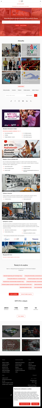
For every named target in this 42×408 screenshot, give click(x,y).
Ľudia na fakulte (31, 362)
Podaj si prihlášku (23, 25)
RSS (36, 383)
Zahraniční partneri (18, 364)
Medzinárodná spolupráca (19, 362)
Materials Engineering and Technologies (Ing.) (13, 275)
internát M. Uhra (5, 367)
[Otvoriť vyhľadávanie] (40, 1)
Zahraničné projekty (18, 368)
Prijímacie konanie (5, 368)
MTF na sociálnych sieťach (9, 168)
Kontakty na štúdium (6, 371)
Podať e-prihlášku (13, 294)
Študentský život (5, 365)
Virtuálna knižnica (8, 199)
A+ (33, 378)
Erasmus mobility (18, 365)
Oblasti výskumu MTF (27, 199)
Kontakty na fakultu (31, 368)
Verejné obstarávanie (32, 365)
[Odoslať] (35, 95)
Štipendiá (17, 367)
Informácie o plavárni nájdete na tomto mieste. (11, 257)
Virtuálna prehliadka (27, 166)
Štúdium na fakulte (5, 362)
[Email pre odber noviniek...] (15, 95)
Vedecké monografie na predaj (7, 382)
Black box (30, 364)
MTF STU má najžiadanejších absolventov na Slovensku (31, 171)
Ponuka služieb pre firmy (9, 231)
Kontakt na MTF (7, 170)
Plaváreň (17, 25)
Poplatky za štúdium (5, 364)
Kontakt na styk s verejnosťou (7, 384)
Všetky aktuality (6, 90)
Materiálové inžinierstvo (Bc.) (26, 287)
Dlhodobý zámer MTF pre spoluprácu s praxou (30, 231)
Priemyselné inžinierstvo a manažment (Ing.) (16, 278)
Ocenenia (14, 90)
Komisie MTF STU (31, 367)
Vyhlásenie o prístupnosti (32, 385)
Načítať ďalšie (21, 86)
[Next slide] (39, 218)
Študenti (19, 90)
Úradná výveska (27, 90)
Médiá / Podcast (35, 90)
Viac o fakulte (21, 316)
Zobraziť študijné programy (26, 294)
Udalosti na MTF (5, 378)
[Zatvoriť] (1, 1)
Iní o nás (3, 381)
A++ (35, 378)
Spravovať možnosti (25, 403)
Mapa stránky (34, 381)
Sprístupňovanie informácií (7, 379)
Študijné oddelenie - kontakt (10, 137)
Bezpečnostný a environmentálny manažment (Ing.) (13, 281)
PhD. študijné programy (28, 137)
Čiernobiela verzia (33, 380)
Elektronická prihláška (6, 370)
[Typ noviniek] (29, 95)
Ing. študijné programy (27, 135)
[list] (21, 90)
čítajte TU (12, 131)
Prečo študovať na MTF (9, 133)
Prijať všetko (35, 403)
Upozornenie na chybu (33, 386)
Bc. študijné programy (27, 133)
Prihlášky (6, 135)
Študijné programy (27, 168)
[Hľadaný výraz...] (21, 22)
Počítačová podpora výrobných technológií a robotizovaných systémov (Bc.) (17, 284)
